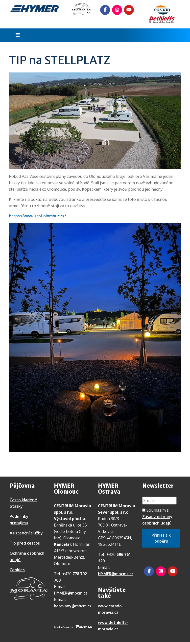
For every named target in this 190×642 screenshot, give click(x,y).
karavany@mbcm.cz (73, 606)
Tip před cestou (25, 543)
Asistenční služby (26, 533)
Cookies (17, 570)
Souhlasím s (157, 516)
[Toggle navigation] (16, 35)
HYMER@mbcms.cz (115, 573)
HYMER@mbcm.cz (70, 593)
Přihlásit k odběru (161, 538)
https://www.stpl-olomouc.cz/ (37, 216)
